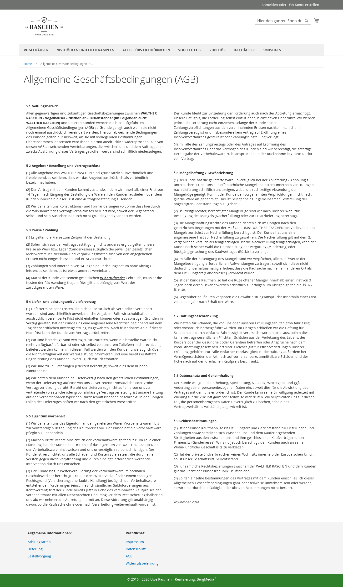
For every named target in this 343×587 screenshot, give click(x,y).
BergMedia (206, 579)
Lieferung (35, 549)
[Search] (306, 21)
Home (28, 64)
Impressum (135, 542)
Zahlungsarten (39, 542)
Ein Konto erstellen (304, 4)
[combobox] (283, 21)
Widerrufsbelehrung (142, 563)
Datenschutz (136, 549)
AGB (129, 556)
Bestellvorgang (39, 556)
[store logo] (44, 26)
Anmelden (270, 4)
